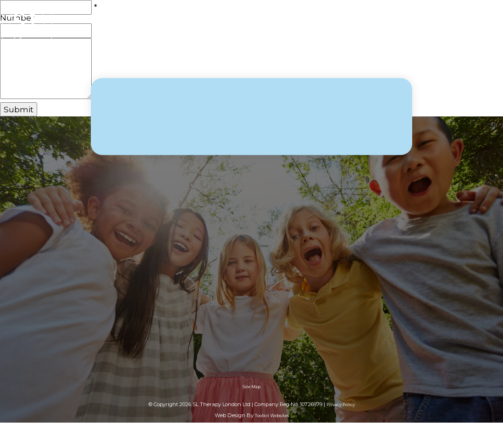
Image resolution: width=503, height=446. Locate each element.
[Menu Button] (489, 27)
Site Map (251, 386)
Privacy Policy (340, 404)
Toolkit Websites (272, 415)
